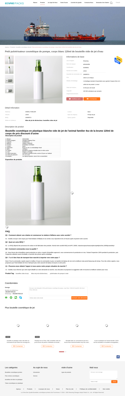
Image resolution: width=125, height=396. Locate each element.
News (58, 389)
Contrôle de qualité (76, 2)
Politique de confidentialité (88, 389)
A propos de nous (44, 389)
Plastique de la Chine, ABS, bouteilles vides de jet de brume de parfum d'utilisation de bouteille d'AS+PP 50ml (48, 341)
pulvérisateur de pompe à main (59, 273)
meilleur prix (74, 99)
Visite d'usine (64, 2)
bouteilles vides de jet (22, 273)
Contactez (92, 99)
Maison (35, 2)
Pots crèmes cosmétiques (12, 376)
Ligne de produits (66, 372)
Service (35, 376)
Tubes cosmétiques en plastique (14, 383)
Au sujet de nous (52, 2)
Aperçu (18, 389)
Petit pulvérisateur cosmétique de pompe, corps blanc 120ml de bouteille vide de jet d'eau (56, 47)
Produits (42, 2)
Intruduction (36, 372)
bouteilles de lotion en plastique (13, 379)
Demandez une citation (102, 2)
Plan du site (69, 389)
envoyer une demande (79, 298)
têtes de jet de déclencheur (39, 273)
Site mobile (106, 389)
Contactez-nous (88, 2)
